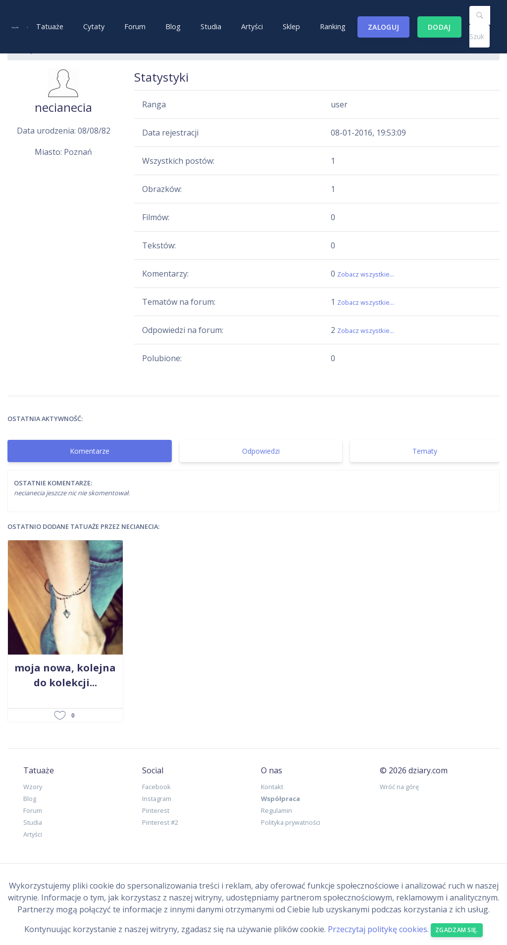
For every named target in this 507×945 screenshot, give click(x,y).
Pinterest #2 (160, 822)
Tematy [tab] (424, 451)
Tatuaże (49, 26)
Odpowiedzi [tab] (261, 451)
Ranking (333, 26)
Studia (211, 26)
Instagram (156, 798)
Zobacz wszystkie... (365, 274)
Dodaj (439, 27)
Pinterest (155, 810)
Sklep (291, 26)
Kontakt (272, 786)
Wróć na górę (399, 786)
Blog (173, 26)
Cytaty (93, 26)
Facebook (156, 786)
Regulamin (276, 810)
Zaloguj (383, 27)
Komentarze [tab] (89, 451)
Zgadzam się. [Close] (456, 930)
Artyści (252, 26)
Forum (135, 26)
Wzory (32, 786)
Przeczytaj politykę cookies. (378, 929)
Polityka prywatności (290, 822)
